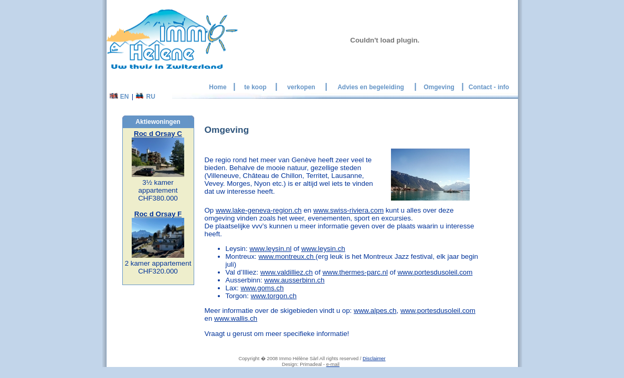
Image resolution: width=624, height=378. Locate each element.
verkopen (301, 87)
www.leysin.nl (270, 249)
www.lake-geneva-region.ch (259, 210)
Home (217, 87)
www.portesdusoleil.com (434, 272)
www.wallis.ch (235, 318)
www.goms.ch (261, 288)
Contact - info (489, 87)
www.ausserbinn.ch (295, 280)
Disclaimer (374, 358)
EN (119, 96)
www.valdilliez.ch (286, 272)
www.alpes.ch (375, 310)
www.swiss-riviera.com (348, 210)
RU (145, 96)
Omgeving (439, 87)
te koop (255, 87)
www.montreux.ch (286, 256)
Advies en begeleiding (370, 87)
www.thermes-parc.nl (354, 272)
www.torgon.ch (274, 296)
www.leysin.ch (323, 249)
